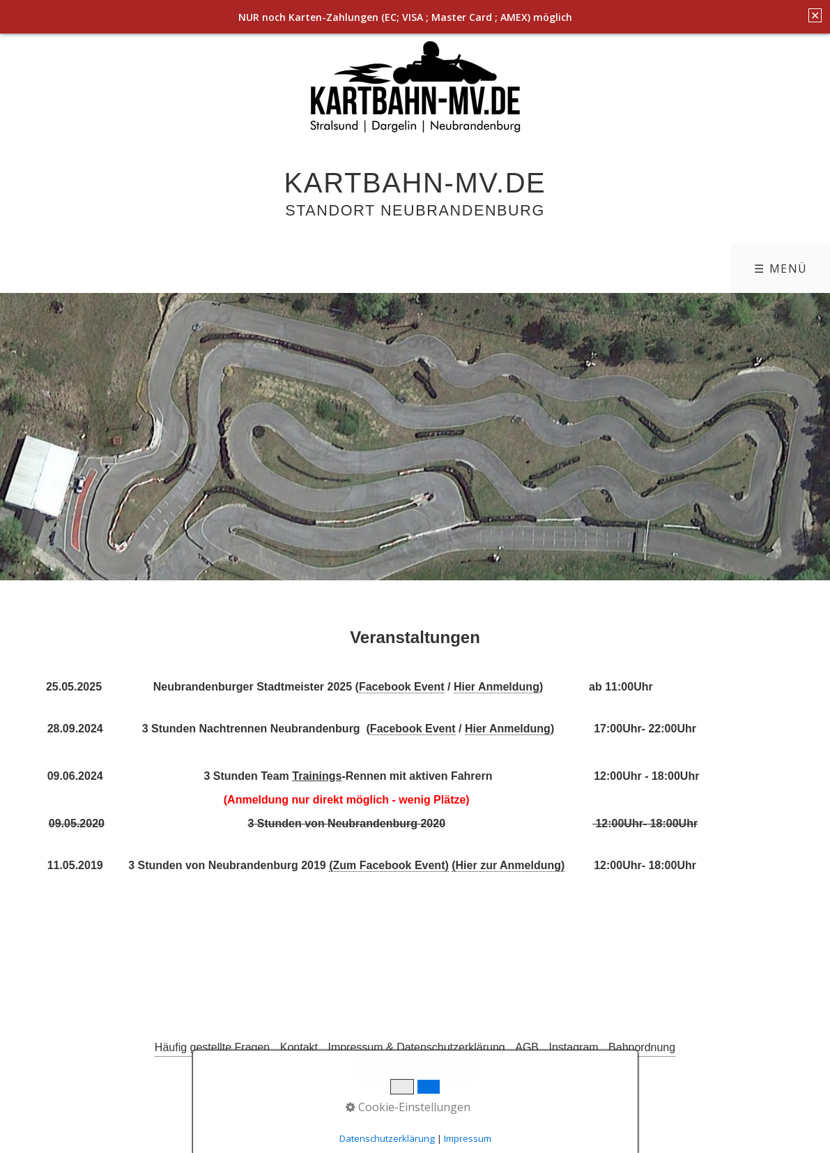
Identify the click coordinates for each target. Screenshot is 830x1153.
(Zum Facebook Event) (389, 865)
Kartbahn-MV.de (415, 182)
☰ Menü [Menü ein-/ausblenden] (781, 268)
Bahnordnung (641, 1047)
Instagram (573, 1047)
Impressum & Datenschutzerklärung (416, 1047)
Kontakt (299, 1047)
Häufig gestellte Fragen (212, 1047)
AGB (527, 1047)
